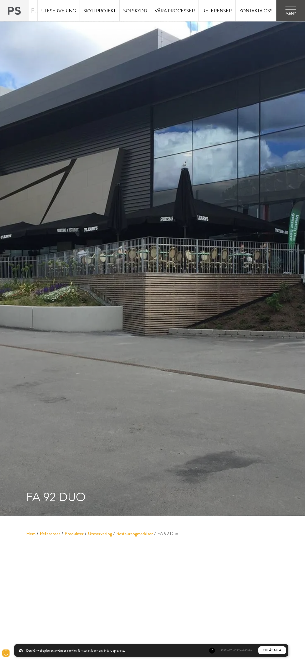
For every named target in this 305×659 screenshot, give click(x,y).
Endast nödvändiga (236, 650)
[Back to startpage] (14, 10)
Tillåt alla (272, 650)
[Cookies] (6, 653)
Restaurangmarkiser (134, 533)
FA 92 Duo (167, 533)
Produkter (74, 533)
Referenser (50, 533)
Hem (31, 533)
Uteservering (100, 533)
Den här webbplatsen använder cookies (51, 650)
